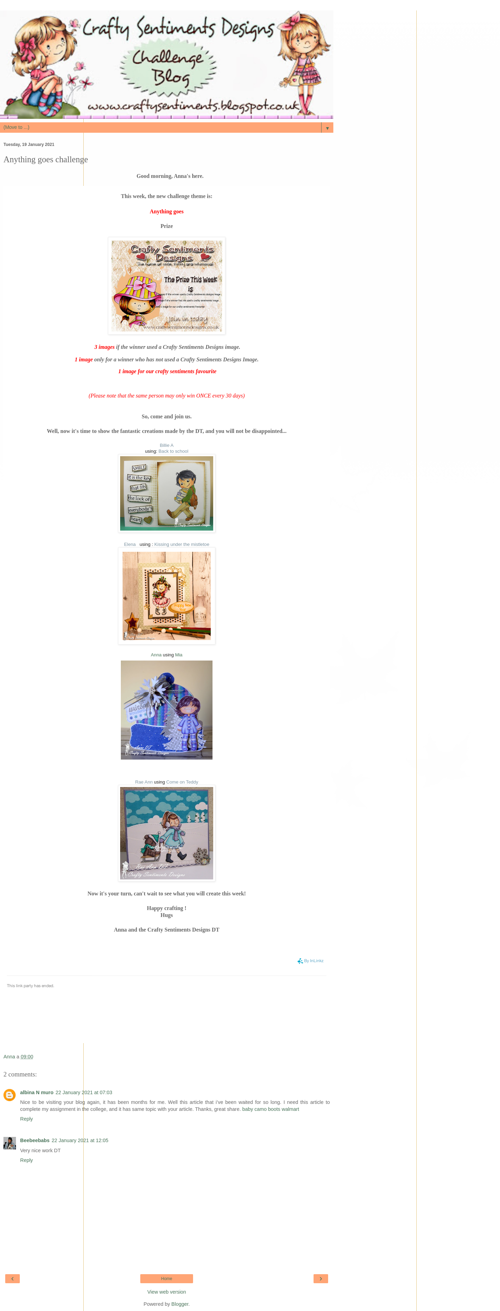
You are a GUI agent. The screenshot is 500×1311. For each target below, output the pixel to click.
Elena (132, 544)
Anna (156, 654)
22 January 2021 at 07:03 (84, 1092)
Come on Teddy (182, 782)
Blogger (180, 1304)
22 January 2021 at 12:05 (80, 1140)
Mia (178, 654)
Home (166, 1278)
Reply (26, 1119)
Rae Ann (144, 782)
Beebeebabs (35, 1140)
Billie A (167, 445)
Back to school (174, 451)
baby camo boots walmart (270, 1109)
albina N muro (36, 1092)
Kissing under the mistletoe (181, 544)
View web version (166, 1292)
